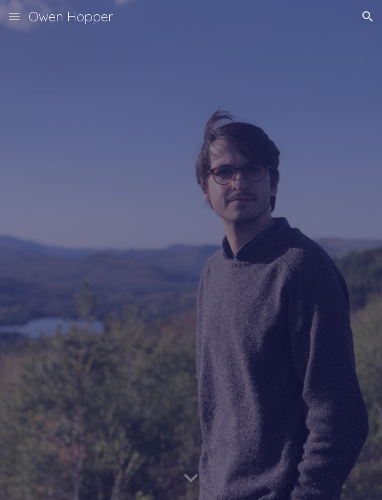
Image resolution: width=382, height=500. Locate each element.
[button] (14, 16)
